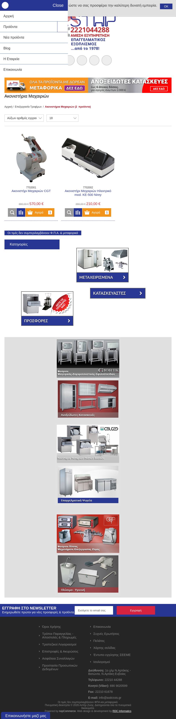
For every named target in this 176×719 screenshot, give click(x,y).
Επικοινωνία (102, 626)
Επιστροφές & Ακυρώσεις (60, 651)
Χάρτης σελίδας (104, 648)
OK (166, 6)
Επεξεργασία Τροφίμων (28, 106)
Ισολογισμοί (101, 662)
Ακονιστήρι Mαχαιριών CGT (31, 191)
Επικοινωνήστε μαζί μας (25, 716)
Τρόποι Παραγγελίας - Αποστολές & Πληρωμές (59, 635)
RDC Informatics (121, 711)
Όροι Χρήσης (51, 626)
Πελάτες (99, 640)
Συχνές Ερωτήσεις (106, 633)
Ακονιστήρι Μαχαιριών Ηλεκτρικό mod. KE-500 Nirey (88, 192)
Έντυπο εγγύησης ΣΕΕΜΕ (112, 655)
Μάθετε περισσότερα (23, 14)
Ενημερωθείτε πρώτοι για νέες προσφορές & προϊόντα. (38, 612)
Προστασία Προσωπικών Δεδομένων (59, 667)
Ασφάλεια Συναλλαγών (58, 658)
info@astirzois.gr (110, 697)
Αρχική (8, 106)
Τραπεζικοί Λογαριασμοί (59, 644)
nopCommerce (67, 711)
